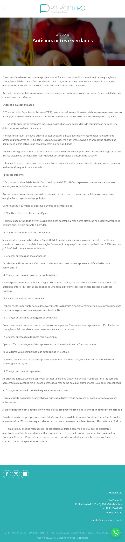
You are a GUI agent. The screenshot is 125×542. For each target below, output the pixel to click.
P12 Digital (82, 537)
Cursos (33, 533)
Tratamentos (46, 533)
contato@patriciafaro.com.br (106, 519)
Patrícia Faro (19, 533)
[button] (115, 532)
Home (6, 533)
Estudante (62, 34)
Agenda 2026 (103, 533)
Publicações (78, 533)
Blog (90, 533)
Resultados (62, 533)
